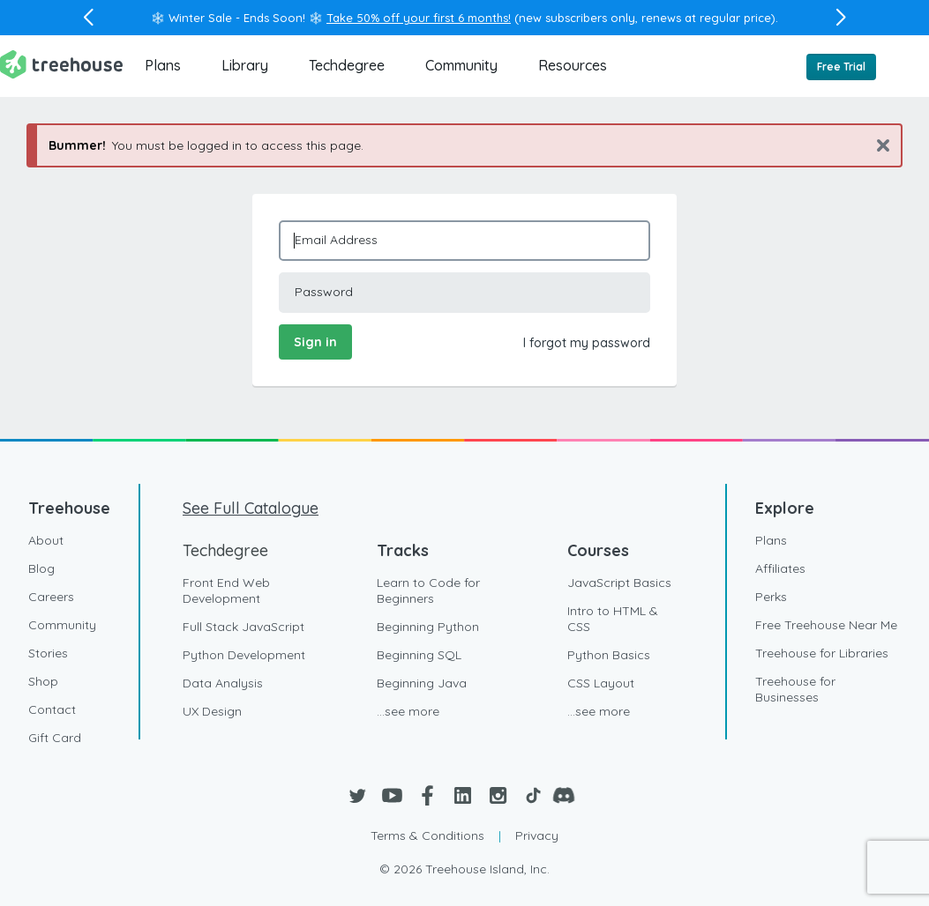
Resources (572, 65)
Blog (41, 568)
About (46, 540)
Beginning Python (428, 627)
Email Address (336, 240)
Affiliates (780, 568)
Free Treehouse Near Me (826, 625)
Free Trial (841, 66)
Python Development (244, 655)
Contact (52, 709)
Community (461, 65)
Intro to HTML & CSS (612, 619)
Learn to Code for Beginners (428, 590)
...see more (408, 711)
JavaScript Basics (619, 582)
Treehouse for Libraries (821, 653)
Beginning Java (422, 683)
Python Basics (608, 655)
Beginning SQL (419, 655)
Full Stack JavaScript (243, 627)
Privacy (536, 835)
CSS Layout (600, 683)
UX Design (212, 711)
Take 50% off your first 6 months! (418, 18)
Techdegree (347, 65)
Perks (771, 597)
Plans (163, 65)
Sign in (315, 342)
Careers (51, 597)
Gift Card (54, 738)
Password (324, 292)
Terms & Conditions (427, 835)
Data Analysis (223, 683)
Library (244, 65)
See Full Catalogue (250, 508)
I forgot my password (586, 343)
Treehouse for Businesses (795, 689)
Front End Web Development (226, 590)
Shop (43, 681)
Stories (48, 653)
